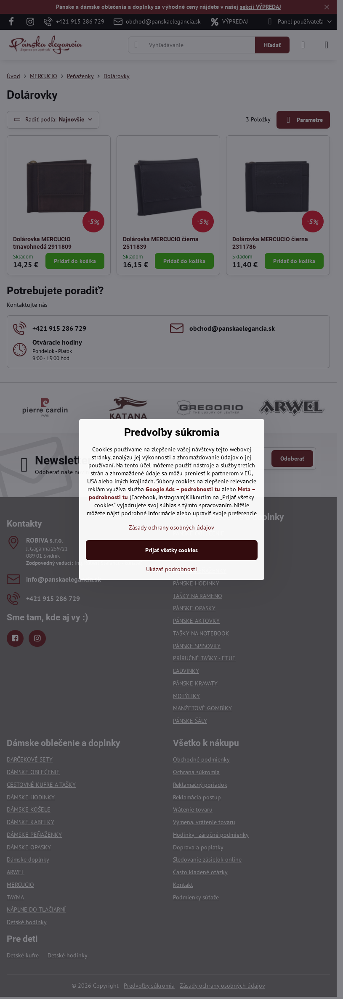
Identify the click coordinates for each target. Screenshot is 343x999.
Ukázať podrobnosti (171, 569)
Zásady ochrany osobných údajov (171, 527)
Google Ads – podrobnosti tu (183, 489)
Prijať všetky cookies (171, 550)
